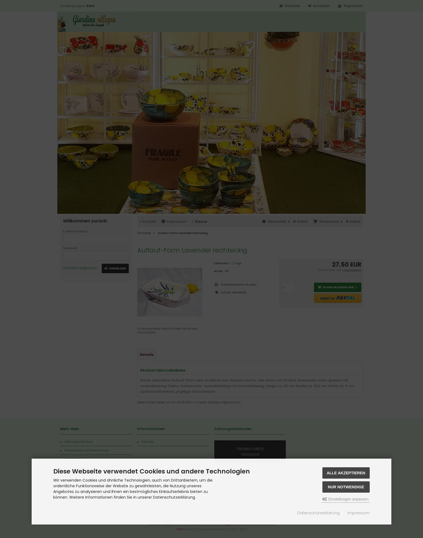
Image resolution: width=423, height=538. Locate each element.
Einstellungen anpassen (345, 499)
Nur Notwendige (346, 487)
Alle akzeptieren (346, 473)
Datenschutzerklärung (318, 513)
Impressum (359, 513)
